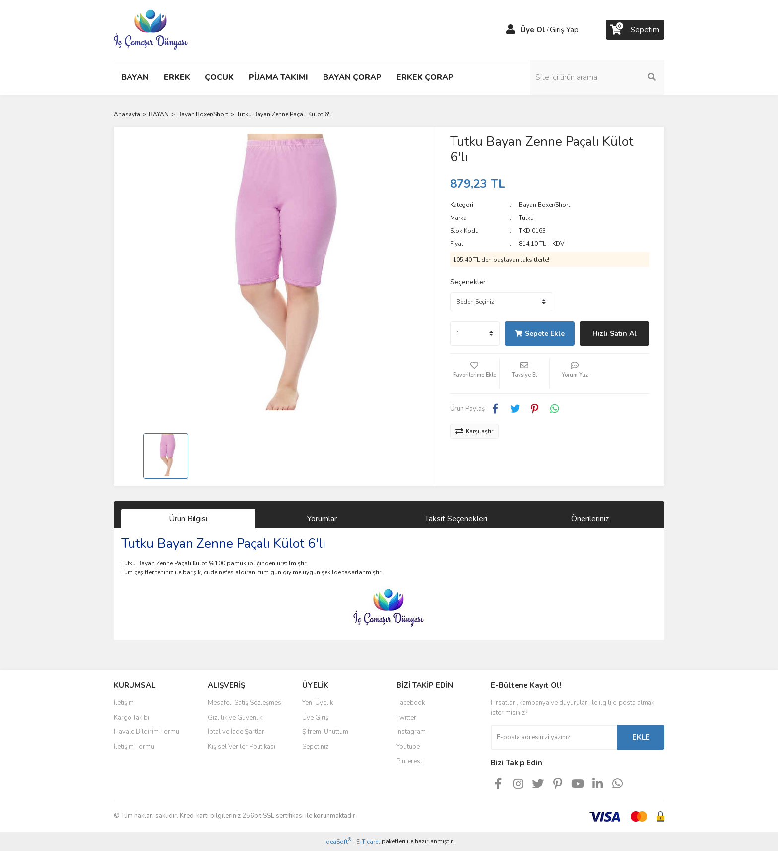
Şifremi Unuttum (325, 731)
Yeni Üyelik (317, 702)
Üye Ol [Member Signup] (532, 30)
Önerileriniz (590, 518)
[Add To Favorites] (475, 374)
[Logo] (151, 29)
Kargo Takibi (131, 717)
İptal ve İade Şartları (237, 731)
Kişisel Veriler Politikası (241, 746)
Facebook (410, 702)
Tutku (526, 218)
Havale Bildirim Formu (146, 731)
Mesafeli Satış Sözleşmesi (245, 702)
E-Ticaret (368, 842)
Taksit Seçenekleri (456, 518)
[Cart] (635, 30)
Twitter (406, 717)
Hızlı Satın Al (614, 333)
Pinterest (409, 761)
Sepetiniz (315, 746)
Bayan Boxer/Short (544, 205)
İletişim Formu (134, 746)
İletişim (124, 702)
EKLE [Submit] (641, 737)
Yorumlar (322, 518)
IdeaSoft (337, 841)
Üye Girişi (316, 717)
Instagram (411, 731)
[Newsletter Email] (554, 737)
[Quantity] (475, 333)
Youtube (408, 746)
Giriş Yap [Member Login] (564, 30)
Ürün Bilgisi (188, 518)
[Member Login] (510, 29)
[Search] (597, 77)
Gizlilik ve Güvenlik (235, 717)
